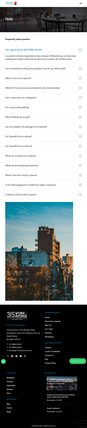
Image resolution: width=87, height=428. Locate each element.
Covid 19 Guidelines (52, 351)
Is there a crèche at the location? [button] (43, 194)
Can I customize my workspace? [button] (43, 97)
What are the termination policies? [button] (43, 165)
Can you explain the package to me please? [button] (43, 126)
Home (47, 317)
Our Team (49, 329)
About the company (52, 321)
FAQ (46, 359)
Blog (8, 404)
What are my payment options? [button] (43, 155)
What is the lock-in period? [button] (43, 78)
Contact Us (49, 355)
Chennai (10, 382)
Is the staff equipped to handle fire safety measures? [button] (43, 184)
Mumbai (10, 389)
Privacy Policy (50, 363)
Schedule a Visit (78, 361)
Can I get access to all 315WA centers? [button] (43, 49)
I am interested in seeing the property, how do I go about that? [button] (43, 68)
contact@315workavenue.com (20, 350)
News (9, 412)
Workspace (49, 337)
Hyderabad (11, 385)
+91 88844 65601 (15, 344)
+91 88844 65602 (15, 347)
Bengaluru (11, 378)
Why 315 (48, 325)
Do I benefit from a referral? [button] (43, 136)
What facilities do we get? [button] (43, 117)
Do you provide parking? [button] (43, 107)
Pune (9, 393)
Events (9, 408)
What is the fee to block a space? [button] (43, 175)
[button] (81, 3)
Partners (48, 333)
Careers (48, 348)
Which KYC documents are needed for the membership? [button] (43, 87)
